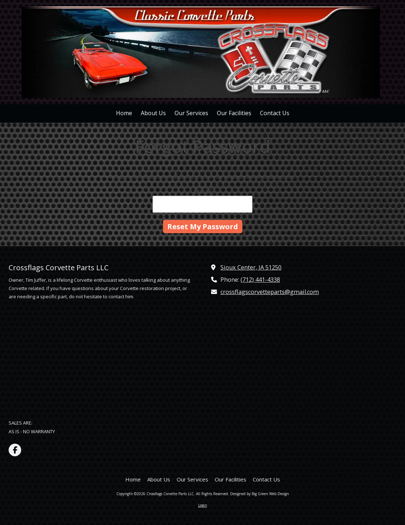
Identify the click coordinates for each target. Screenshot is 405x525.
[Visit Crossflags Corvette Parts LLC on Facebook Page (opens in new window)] (15, 450)
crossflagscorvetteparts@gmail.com (269, 292)
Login (202, 505)
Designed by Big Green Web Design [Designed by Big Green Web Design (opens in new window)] (259, 493)
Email (203, 191)
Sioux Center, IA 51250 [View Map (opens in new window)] (250, 267)
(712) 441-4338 (260, 280)
